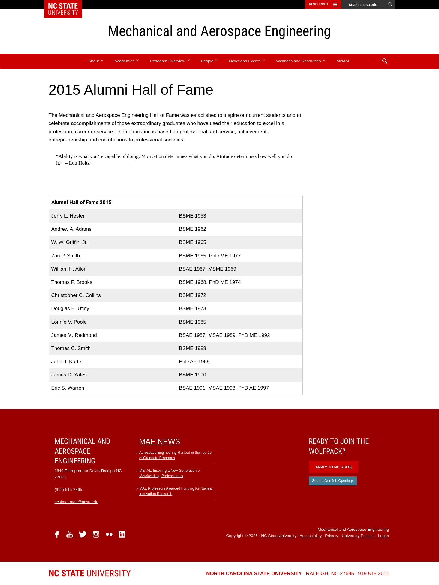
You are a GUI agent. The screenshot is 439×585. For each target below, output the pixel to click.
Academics (127, 61)
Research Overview (170, 61)
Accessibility (310, 536)
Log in (383, 536)
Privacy (331, 536)
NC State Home (67, 4)
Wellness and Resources (301, 61)
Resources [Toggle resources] (318, 4)
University (90, 573)
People (209, 61)
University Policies (358, 536)
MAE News (159, 441)
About (96, 61)
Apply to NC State (333, 467)
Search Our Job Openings (333, 481)
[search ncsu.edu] (363, 4)
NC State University (278, 536)
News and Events (247, 61)
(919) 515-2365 (68, 489)
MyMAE (343, 61)
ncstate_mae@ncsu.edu (76, 502)
